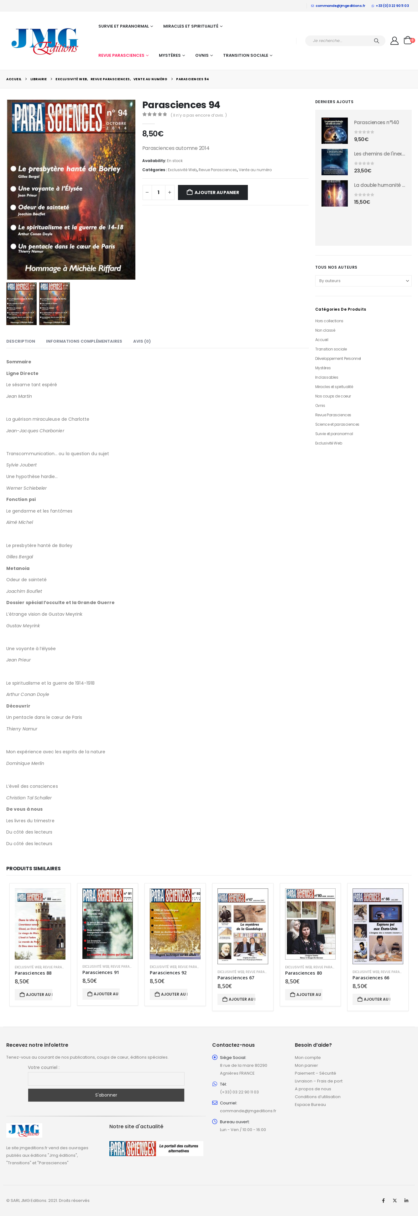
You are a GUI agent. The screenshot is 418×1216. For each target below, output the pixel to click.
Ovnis (202, 55)
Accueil (321, 339)
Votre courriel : (44, 1067)
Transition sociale (245, 55)
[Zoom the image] (24, 1127)
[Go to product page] (334, 131)
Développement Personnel (338, 358)
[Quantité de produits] (158, 192)
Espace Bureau (310, 1105)
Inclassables (326, 377)
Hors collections (329, 321)
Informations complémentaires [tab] (84, 341)
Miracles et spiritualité (190, 26)
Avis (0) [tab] (142, 341)
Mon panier (306, 1065)
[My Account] (395, 41)
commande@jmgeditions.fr (338, 5)
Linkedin (406, 1200)
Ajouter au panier (217, 192)
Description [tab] (20, 341)
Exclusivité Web (182, 169)
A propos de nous (313, 1089)
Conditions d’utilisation (318, 1097)
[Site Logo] (45, 40)
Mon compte (308, 1058)
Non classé (325, 330)
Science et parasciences (337, 424)
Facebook (383, 1200)
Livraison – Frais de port (318, 1081)
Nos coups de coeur (333, 396)
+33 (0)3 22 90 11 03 (390, 5)
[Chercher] (376, 40)
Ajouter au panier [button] (39, 994)
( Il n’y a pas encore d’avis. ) (198, 115)
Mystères (170, 55)
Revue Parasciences (121, 55)
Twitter (395, 1200)
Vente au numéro (255, 169)
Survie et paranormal (123, 26)
